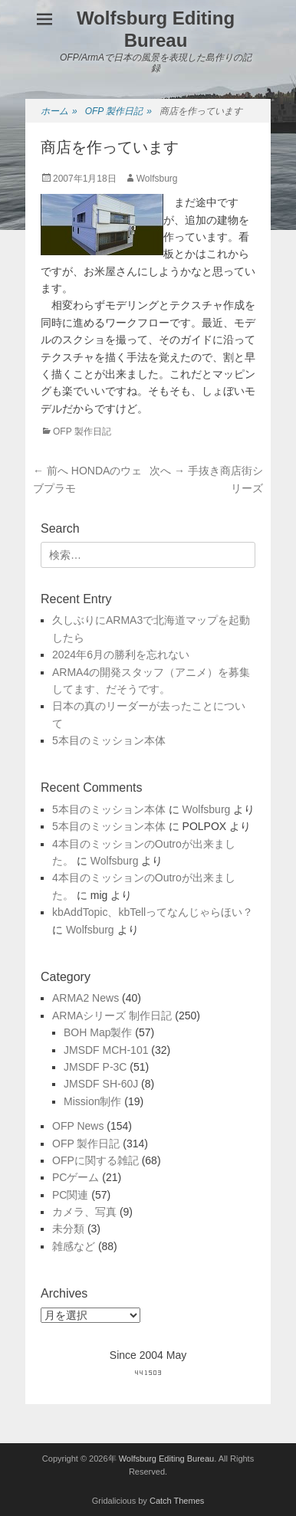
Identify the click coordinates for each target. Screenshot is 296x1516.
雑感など (73, 1246)
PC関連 (70, 1195)
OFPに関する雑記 (95, 1160)
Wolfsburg (157, 178)
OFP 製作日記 (118, 111)
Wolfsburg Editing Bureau (156, 29)
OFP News (78, 1126)
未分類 (68, 1228)
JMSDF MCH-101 (106, 1050)
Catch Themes (177, 1500)
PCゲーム (75, 1177)
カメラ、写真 (84, 1212)
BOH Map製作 (98, 1032)
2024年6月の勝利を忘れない (120, 654)
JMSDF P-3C (95, 1067)
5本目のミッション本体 (109, 740)
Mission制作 (92, 1101)
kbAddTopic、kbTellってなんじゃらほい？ (152, 912)
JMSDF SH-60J (101, 1084)
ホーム (59, 111)
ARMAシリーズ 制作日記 (112, 1015)
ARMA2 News (85, 998)
